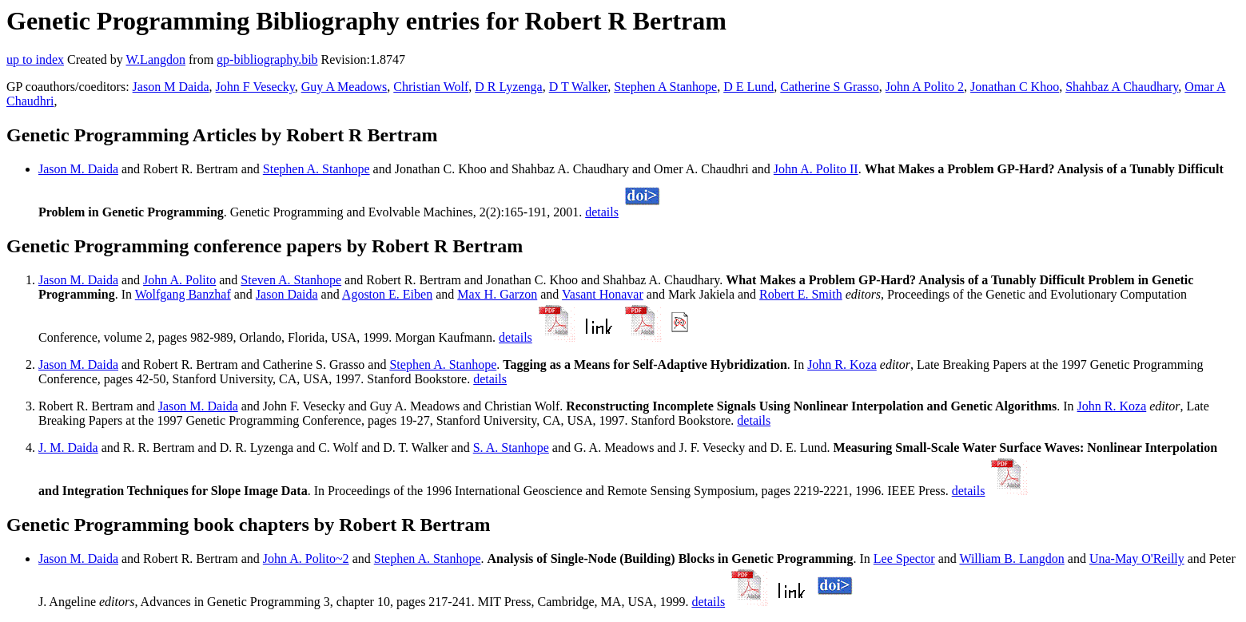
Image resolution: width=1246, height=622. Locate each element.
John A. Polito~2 (306, 558)
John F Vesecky (255, 86)
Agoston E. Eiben (387, 294)
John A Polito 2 (925, 86)
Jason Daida (287, 294)
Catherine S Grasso (829, 86)
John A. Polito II (816, 169)
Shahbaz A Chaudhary (1121, 86)
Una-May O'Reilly (1136, 558)
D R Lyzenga (508, 86)
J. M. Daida (68, 447)
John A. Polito (179, 280)
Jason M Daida (171, 86)
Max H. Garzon (497, 294)
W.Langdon (155, 59)
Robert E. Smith (800, 294)
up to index (35, 59)
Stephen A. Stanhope (316, 169)
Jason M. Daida (78, 169)
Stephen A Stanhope (665, 86)
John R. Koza (842, 364)
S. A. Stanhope (511, 447)
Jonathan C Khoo (1014, 86)
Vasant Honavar (602, 294)
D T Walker (578, 86)
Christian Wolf (430, 86)
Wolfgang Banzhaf (183, 294)
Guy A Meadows (344, 86)
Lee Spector (904, 558)
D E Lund (748, 86)
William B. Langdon (1011, 558)
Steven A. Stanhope (291, 280)
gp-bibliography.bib (267, 59)
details (602, 212)
